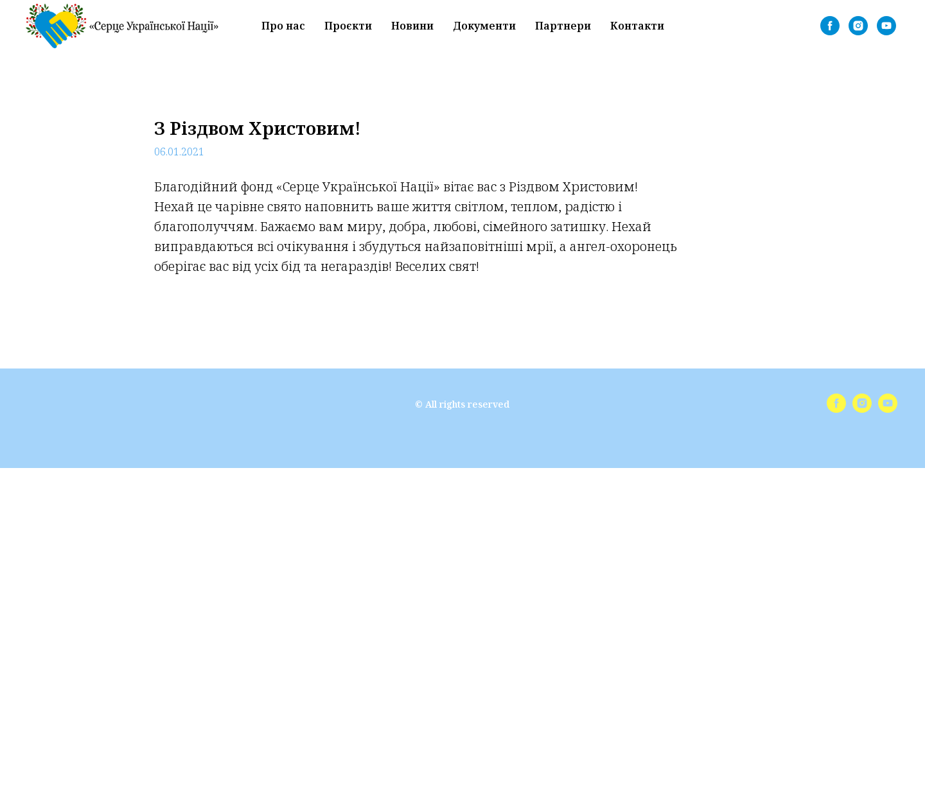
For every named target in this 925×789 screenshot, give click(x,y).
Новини (412, 26)
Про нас (283, 26)
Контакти (637, 26)
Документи (484, 26)
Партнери (563, 26)
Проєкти (348, 26)
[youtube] (886, 25)
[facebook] (830, 25)
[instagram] (858, 25)
